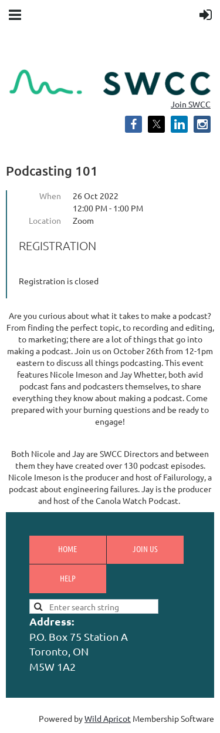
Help (68, 578)
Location (45, 220)
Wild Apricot (107, 718)
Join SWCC (191, 104)
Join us (145, 548)
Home (67, 548)
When (50, 195)
